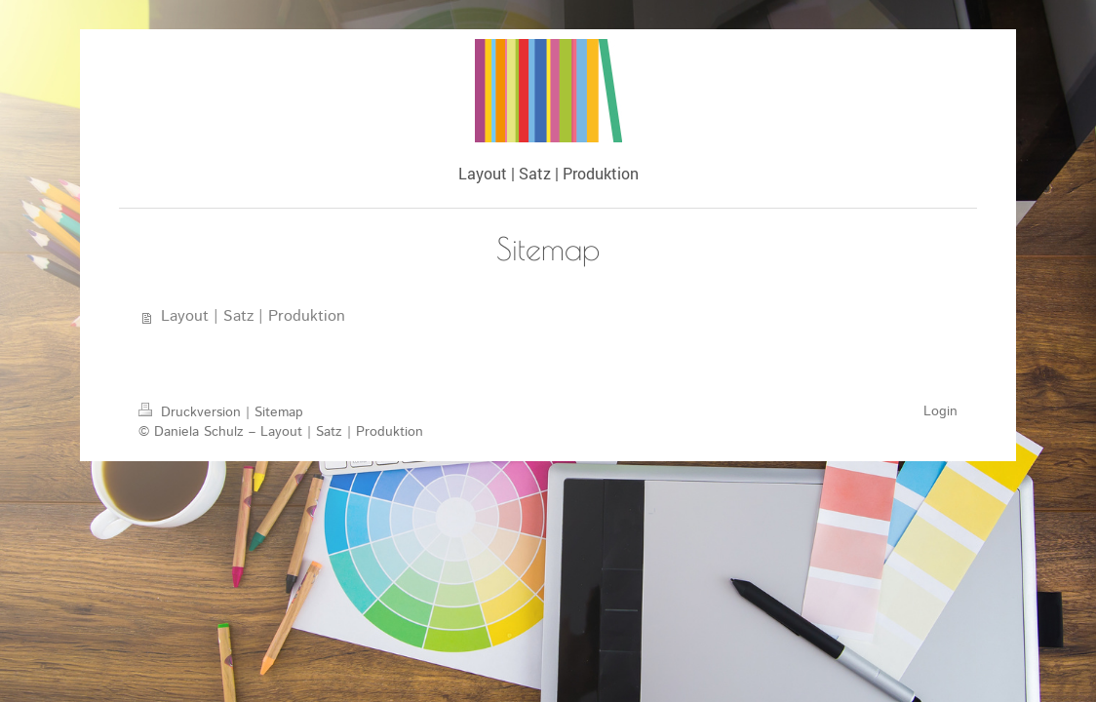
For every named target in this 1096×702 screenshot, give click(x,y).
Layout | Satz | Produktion (253, 316)
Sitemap (278, 412)
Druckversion (192, 412)
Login (940, 411)
